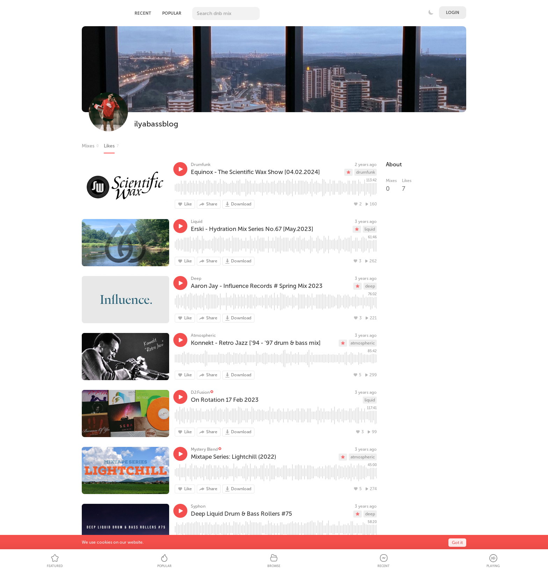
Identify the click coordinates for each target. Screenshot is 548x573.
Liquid (196, 221)
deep (370, 286)
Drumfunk (200, 164)
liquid (370, 229)
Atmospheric (203, 335)
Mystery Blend (204, 449)
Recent (143, 13)
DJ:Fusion (200, 392)
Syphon (198, 506)
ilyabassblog (156, 124)
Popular (171, 13)
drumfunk (365, 172)
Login (452, 12)
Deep (196, 278)
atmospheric (363, 343)
